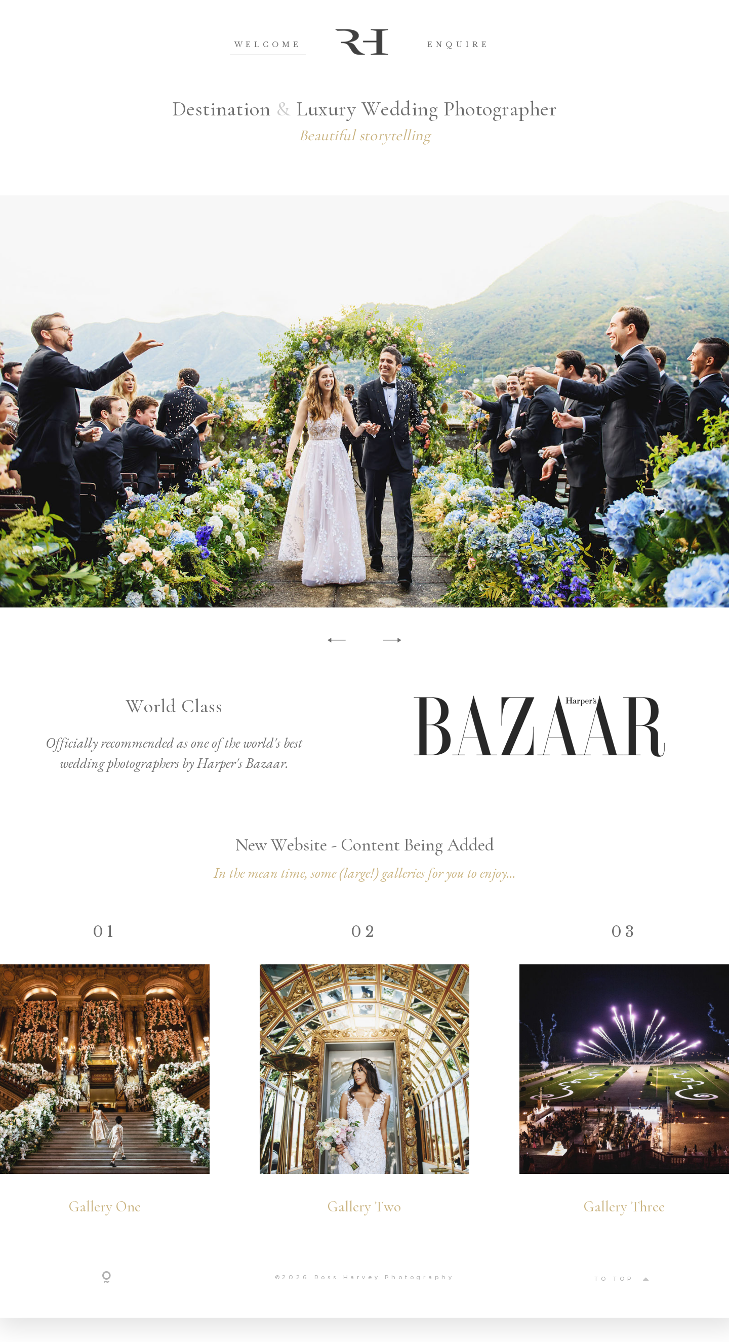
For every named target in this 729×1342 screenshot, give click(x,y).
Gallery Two (364, 1219)
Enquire (458, 44)
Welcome (268, 44)
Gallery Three (624, 1219)
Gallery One (105, 1219)
